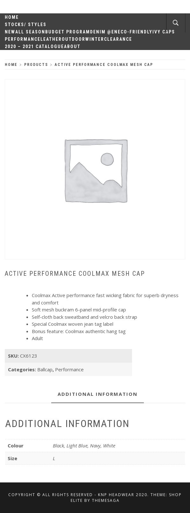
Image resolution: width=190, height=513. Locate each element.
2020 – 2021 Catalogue (34, 46)
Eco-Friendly (135, 31)
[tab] (97, 394)
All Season (30, 31)
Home (12, 17)
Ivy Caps (163, 31)
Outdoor (73, 39)
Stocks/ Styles (25, 24)
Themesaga (106, 500)
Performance (22, 39)
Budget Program (67, 31)
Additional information (97, 394)
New (10, 31)
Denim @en (104, 31)
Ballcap (45, 369)
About (72, 46)
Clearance (118, 39)
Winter (94, 39)
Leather (51, 39)
